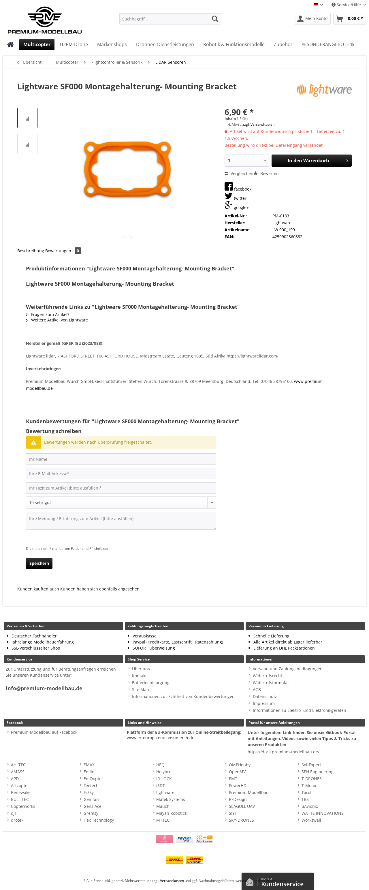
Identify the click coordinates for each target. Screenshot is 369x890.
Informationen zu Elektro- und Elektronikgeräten (299, 710)
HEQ (160, 764)
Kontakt (139, 675)
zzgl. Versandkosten (258, 124)
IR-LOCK (164, 778)
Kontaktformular (251, 880)
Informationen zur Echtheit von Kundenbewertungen (183, 696)
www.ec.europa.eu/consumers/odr (160, 737)
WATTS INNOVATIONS (323, 813)
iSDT (160, 785)
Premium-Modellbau (249, 792)
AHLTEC (18, 764)
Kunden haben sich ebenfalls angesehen (100, 589)
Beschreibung (30, 250)
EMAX (89, 764)
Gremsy (91, 813)
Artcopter (20, 785)
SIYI (232, 813)
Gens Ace (92, 806)
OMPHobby (240, 764)
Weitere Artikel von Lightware (57, 320)
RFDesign (238, 799)
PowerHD (237, 785)
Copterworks (23, 806)
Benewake (21, 792)
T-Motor (309, 785)
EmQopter (93, 778)
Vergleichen (239, 173)
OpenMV (237, 771)
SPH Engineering (318, 771)
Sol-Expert (311, 764)
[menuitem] (170, 21)
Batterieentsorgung (151, 682)
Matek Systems (170, 799)
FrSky (89, 792)
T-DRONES (312, 778)
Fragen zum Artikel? (47, 314)
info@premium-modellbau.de (44, 688)
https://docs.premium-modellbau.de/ (283, 751)
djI (13, 813)
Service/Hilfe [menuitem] (347, 4)
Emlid (89, 771)
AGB (257, 689)
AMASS (18, 771)
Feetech (91, 785)
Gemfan (91, 799)
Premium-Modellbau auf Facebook (44, 732)
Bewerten (266, 173)
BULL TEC (20, 799)
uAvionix (310, 806)
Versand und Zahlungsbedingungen (288, 668)
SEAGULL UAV (242, 806)
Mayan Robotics (171, 813)
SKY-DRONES (241, 820)
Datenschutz (265, 696)
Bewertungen (63, 250)
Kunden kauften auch (38, 589)
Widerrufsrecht (267, 675)
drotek (17, 820)
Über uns (141, 668)
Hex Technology (99, 820)
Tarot (307, 792)
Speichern (39, 563)
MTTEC (163, 820)
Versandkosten (172, 880)
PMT (233, 778)
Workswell (311, 820)
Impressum (264, 703)
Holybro (163, 771)
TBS (305, 799)
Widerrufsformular (271, 682)
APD (15, 778)
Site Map (140, 689)
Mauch (163, 806)
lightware (165, 792)
